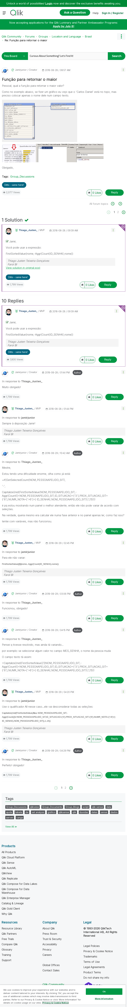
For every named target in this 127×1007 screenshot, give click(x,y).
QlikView (7, 873)
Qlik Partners (9, 933)
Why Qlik (7, 914)
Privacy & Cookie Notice (98, 951)
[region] (63, 996)
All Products (9, 852)
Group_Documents (52, 807)
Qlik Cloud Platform (13, 857)
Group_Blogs (72, 807)
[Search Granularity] (15, 56)
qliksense (64, 812)
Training (6, 954)
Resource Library (12, 928)
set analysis (38, 812)
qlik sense (97, 807)
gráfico (51, 812)
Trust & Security (52, 939)
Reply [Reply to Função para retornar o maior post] (114, 192)
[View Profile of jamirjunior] (21, 69)
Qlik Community (11, 36)
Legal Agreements (94, 967)
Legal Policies (91, 946)
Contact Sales (51, 970)
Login (48, 3)
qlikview (34, 807)
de (26, 812)
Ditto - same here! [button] (14, 184)
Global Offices (51, 965)
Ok (104, 991)
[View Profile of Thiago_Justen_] (28, 230)
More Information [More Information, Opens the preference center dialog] (104, 998)
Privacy (46, 949)
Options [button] (121, 36)
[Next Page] (123, 212)
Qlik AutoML (9, 868)
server (9, 817)
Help (96, 13)
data (108, 807)
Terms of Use (91, 961)
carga (20, 817)
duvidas (84, 812)
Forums (30, 36)
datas (94, 812)
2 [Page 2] (118, 212)
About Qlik (48, 928)
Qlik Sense (8, 862)
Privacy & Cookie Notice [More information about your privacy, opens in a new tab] (55, 1002)
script (86, 807)
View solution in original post (23, 267)
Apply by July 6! (63, 26)
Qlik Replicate (10, 878)
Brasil (88, 36)
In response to (22, 381)
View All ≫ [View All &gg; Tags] (11, 826)
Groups (43, 36)
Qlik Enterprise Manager (16, 898)
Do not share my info (96, 977)
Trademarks (90, 956)
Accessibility (49, 944)
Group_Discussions (22, 176)
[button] (123, 70)
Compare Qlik (10, 944)
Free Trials (8, 939)
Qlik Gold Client (11, 908)
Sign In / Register (113, 13)
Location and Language (66, 36)
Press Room (49, 933)
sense (104, 812)
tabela (18, 812)
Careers (47, 954)
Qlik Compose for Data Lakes (19, 883)
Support (6, 960)
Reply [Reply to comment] (107, 284)
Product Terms (92, 972)
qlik (74, 812)
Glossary (7, 949)
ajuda (9, 812)
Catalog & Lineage (13, 903)
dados (114, 812)
